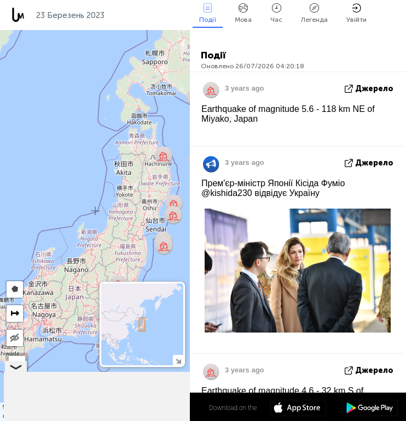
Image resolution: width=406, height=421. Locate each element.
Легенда (314, 13)
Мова (243, 13)
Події (207, 13)
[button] (173, 203)
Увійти (356, 13)
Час (276, 13)
